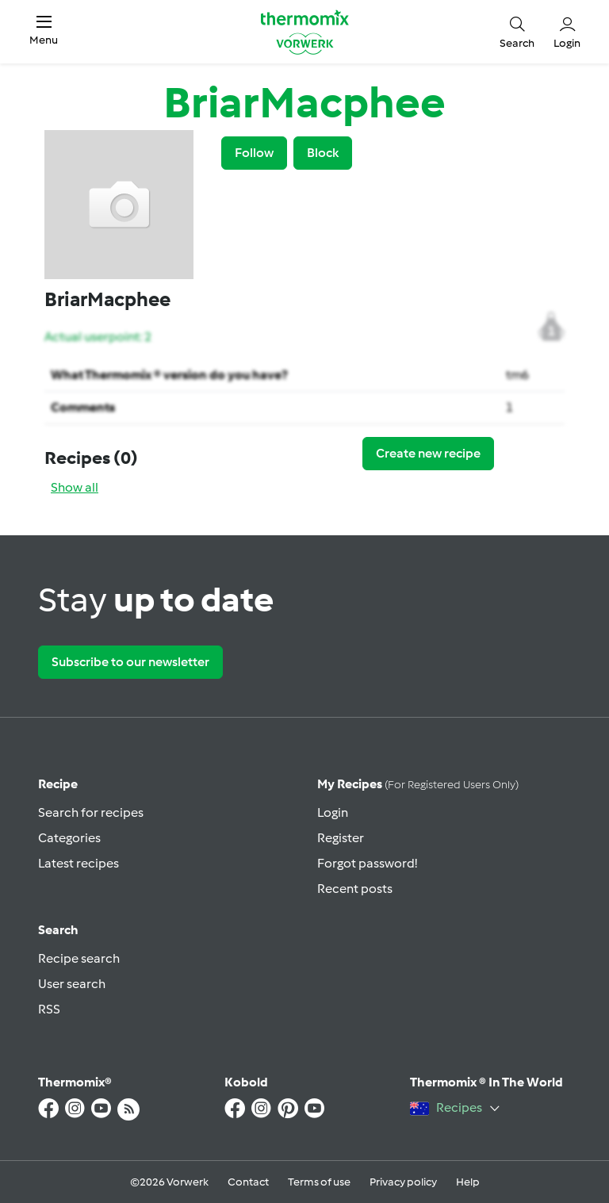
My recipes (418, 783)
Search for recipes (91, 812)
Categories (69, 837)
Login (332, 812)
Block (323, 152)
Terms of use (319, 1182)
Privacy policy (403, 1182)
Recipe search (79, 958)
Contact (248, 1182)
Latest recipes (78, 863)
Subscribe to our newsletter (130, 661)
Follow (254, 152)
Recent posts (355, 888)
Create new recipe (428, 453)
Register (340, 837)
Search (58, 929)
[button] (44, 31)
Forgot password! (367, 863)
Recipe (58, 783)
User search (71, 983)
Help (468, 1182)
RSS (49, 1009)
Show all (74, 487)
